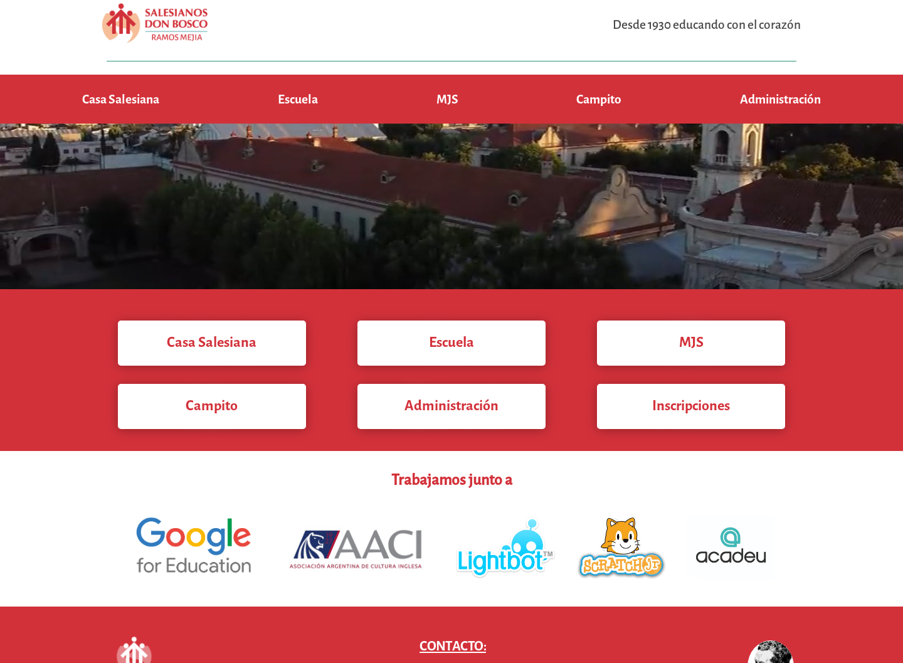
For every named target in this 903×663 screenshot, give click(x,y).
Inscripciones (691, 405)
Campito (598, 99)
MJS (447, 99)
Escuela (298, 99)
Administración (780, 99)
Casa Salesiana (120, 99)
